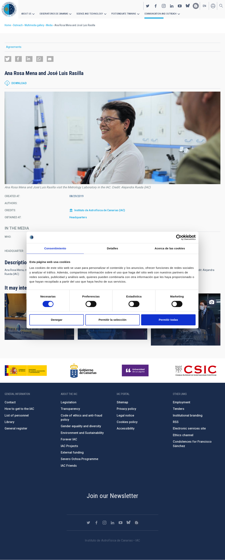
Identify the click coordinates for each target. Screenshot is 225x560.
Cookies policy (127, 422)
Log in (213, 6)
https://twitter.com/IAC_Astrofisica (148, 6)
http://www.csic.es (196, 370)
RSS (176, 422)
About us (26, 13)
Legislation (68, 402)
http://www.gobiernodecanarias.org (83, 370)
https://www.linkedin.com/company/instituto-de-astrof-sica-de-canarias (172, 6)
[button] (8, 59)
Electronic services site (189, 428)
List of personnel (17, 415)
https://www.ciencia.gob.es (26, 370)
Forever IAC (69, 439)
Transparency (70, 409)
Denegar (56, 319)
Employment (181, 402)
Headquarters (78, 217)
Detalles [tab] (112, 248)
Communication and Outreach (160, 13)
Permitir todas (168, 319)
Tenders (178, 409)
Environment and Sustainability (82, 433)
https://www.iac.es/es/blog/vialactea (196, 6)
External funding (72, 452)
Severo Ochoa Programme (79, 459)
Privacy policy (126, 409)
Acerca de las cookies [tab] (170, 248)
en (204, 5)
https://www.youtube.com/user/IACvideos (180, 6)
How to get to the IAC (19, 409)
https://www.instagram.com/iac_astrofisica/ (164, 6)
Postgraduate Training (123, 13)
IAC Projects (69, 446)
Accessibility (125, 428)
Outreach (18, 25)
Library (9, 422)
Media (49, 25)
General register (16, 428)
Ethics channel (183, 435)
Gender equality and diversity (81, 426)
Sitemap (122, 402)
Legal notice (125, 415)
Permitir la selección (112, 319)
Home (8, 25)
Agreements (13, 46)
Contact (10, 402)
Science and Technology (89, 13)
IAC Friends (69, 465)
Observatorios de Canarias (54, 13)
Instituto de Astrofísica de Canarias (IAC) (99, 210)
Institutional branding (187, 415)
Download (19, 83)
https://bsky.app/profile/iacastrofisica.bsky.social (188, 6)
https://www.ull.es (136, 370)
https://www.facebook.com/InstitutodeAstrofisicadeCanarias (156, 6)
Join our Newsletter (112, 496)
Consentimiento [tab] (55, 248)
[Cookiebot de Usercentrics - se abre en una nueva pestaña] (179, 237)
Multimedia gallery (34, 25)
